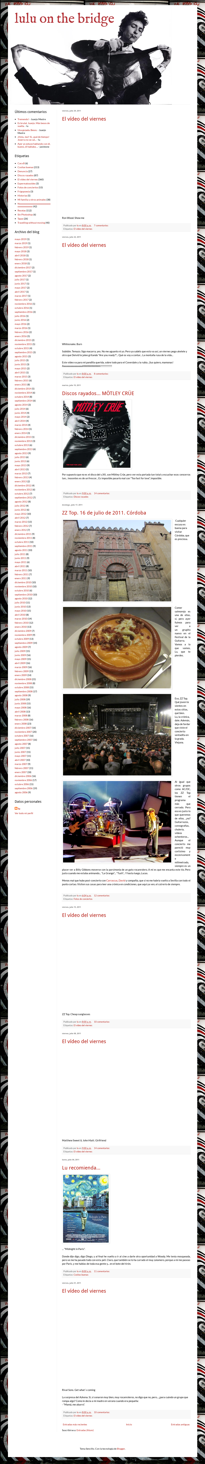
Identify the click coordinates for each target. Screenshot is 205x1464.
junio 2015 (20, 364)
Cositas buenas (81, 1274)
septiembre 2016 (23, 311)
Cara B (21, 163)
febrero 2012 (22, 525)
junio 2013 (20, 461)
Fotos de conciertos (83, 899)
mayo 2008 (20, 707)
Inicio (129, 1424)
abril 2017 (20, 291)
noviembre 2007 (23, 731)
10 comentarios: (102, 1022)
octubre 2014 (22, 396)
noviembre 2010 (23, 586)
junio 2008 (20, 703)
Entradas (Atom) (85, 1430)
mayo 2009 (20, 659)
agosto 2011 (21, 550)
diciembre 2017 (23, 267)
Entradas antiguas (180, 1424)
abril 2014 (20, 420)
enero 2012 (21, 529)
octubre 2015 (22, 348)
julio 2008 (20, 699)
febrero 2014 (22, 428)
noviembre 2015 (23, 344)
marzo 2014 (21, 424)
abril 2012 (20, 517)
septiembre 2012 (23, 497)
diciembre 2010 (23, 582)
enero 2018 (21, 263)
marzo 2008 (21, 715)
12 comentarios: (102, 895)
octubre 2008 (22, 687)
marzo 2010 (21, 618)
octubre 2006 (22, 784)
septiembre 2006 (23, 788)
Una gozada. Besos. (27, 130)
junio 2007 (20, 751)
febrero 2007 (22, 768)
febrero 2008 (22, 719)
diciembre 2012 (23, 485)
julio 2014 (20, 408)
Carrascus (112, 880)
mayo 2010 (20, 610)
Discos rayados (81, 497)
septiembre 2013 (23, 449)
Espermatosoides (26, 183)
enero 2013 (21, 481)
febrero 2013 (22, 477)
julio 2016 (20, 316)
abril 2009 (20, 663)
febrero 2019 (22, 247)
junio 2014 (20, 412)
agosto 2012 (21, 501)
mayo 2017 (20, 287)
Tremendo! (23, 119)
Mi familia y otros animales (32, 199)
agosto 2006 (21, 792)
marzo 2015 (21, 376)
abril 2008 (20, 711)
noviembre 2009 (23, 634)
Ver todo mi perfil (24, 813)
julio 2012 (20, 505)
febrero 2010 (22, 622)
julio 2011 (20, 554)
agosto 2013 (21, 453)
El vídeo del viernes (84, 119)
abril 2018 (20, 255)
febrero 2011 (22, 574)
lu (19, 808)
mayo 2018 (20, 251)
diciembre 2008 (23, 679)
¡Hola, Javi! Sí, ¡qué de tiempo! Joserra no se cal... (33, 138)
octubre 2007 (22, 735)
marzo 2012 (21, 521)
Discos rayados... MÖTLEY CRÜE (98, 393)
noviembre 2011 (23, 537)
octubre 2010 (22, 590)
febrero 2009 (22, 671)
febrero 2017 (22, 299)
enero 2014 (21, 433)
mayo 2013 (20, 465)
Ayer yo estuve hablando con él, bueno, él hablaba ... (34, 145)
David (122, 880)
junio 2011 (20, 558)
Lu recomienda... (81, 1168)
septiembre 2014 (23, 400)
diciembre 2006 (23, 776)
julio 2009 (20, 651)
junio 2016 (20, 319)
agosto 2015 (21, 356)
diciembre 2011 (23, 534)
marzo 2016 (21, 328)
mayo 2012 (20, 513)
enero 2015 (21, 384)
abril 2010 (20, 614)
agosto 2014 (21, 404)
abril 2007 (20, 759)
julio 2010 (20, 602)
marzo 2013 (21, 473)
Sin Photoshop (25, 214)
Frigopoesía (24, 191)
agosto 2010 (21, 598)
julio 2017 (20, 279)
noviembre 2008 (23, 683)
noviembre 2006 (23, 780)
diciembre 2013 (23, 436)
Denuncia (23, 171)
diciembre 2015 (23, 340)
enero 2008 (21, 723)
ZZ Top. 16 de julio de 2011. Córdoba (104, 513)
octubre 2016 (22, 307)
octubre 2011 (22, 541)
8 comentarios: (101, 374)
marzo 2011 (21, 570)
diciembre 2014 (23, 388)
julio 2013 (20, 457)
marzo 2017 (21, 295)
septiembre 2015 (23, 352)
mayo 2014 (20, 416)
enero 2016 (21, 336)
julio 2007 (20, 747)
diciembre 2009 (23, 630)
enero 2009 (21, 675)
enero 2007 (21, 772)
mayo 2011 (20, 562)
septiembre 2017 (23, 271)
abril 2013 (20, 469)
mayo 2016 (20, 323)
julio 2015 (20, 360)
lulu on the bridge (64, 19)
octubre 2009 (22, 638)
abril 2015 (20, 372)
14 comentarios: (102, 493)
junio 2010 (20, 606)
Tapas (20, 218)
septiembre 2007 (23, 739)
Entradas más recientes (75, 1424)
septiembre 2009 (23, 642)
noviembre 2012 (23, 489)
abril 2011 (20, 566)
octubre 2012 (22, 493)
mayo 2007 (20, 755)
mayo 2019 (20, 239)
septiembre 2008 (23, 691)
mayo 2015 (20, 368)
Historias (22, 195)
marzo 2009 (21, 667)
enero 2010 (21, 626)
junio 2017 (20, 283)
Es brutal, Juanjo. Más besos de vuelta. (34, 124)
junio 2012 (20, 509)
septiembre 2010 (23, 594)
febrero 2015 (22, 380)
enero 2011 (21, 578)
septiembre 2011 (23, 546)
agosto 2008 (21, 695)
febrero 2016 (22, 332)
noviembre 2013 (23, 441)
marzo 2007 (21, 764)
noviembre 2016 (23, 303)
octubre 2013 (22, 445)
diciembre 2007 (23, 727)
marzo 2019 (21, 243)
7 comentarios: (101, 225)
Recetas (22, 210)
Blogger (121, 1448)
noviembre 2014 (23, 392)
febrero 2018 (22, 259)
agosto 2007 (21, 743)
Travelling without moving (31, 222)
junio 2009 (20, 655)
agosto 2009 (21, 646)
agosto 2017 (21, 275)
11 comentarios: (102, 1271)
